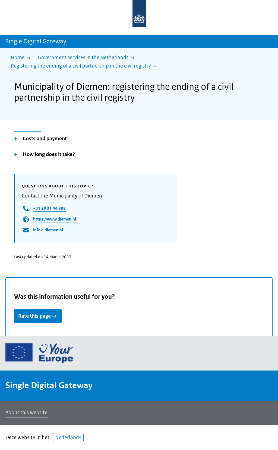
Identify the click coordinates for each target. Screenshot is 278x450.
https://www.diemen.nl (54, 219)
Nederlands (68, 437)
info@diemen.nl (48, 229)
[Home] (22, 58)
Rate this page (38, 316)
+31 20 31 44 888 (49, 208)
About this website (26, 412)
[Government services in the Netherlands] (87, 58)
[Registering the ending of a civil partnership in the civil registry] (85, 66)
